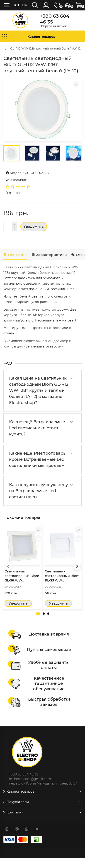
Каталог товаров (42, 791)
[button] (38, 613)
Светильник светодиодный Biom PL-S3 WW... (62, 575)
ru (16, 5)
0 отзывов (15, 193)
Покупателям (42, 802)
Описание (15, 255)
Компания (42, 812)
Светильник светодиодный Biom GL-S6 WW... (22, 575)
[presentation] (8, 566)
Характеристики (49, 255)
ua (24, 5)
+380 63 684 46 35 (54, 18)
